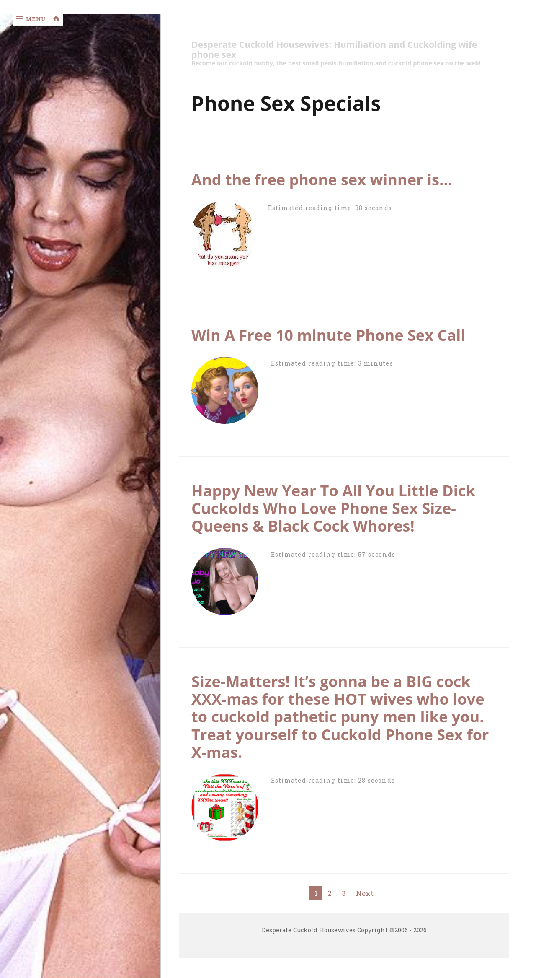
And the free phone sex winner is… (321, 179)
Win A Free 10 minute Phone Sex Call (328, 334)
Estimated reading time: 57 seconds (333, 554)
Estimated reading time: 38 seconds (330, 208)
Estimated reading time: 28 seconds (333, 780)
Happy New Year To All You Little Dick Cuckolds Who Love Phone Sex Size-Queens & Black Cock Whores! (333, 508)
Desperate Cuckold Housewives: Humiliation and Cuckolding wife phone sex (334, 49)
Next (365, 893)
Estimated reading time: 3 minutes (332, 363)
